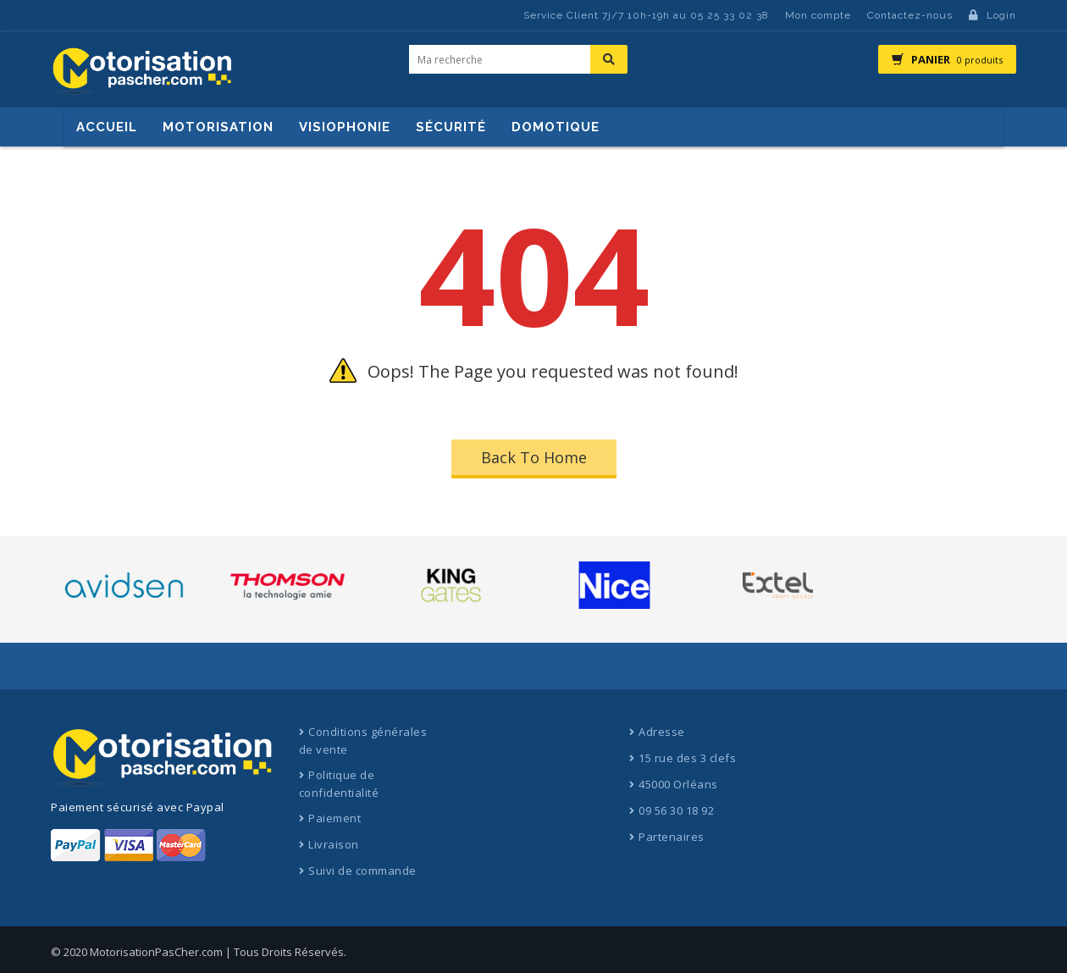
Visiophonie (344, 127)
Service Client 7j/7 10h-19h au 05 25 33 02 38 (646, 15)
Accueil (106, 127)
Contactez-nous (910, 15)
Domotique (555, 127)
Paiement (334, 818)
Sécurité (451, 127)
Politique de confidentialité (339, 783)
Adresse (662, 731)
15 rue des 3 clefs (687, 758)
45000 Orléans (678, 784)
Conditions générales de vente (363, 740)
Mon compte (818, 15)
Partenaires (672, 836)
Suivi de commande (362, 870)
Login (992, 15)
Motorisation (218, 127)
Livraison (333, 844)
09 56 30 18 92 (676, 810)
